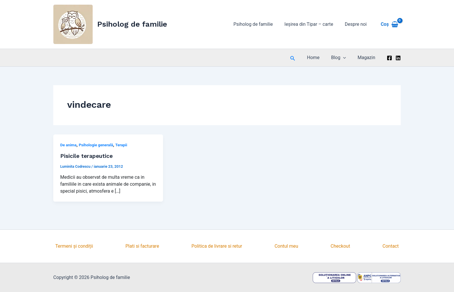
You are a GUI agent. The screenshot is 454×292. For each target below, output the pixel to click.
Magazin (367, 57)
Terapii (124, 145)
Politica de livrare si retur (216, 246)
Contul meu (286, 246)
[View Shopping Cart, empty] (389, 24)
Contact (390, 246)
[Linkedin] (398, 58)
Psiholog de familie (132, 24)
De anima (68, 145)
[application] (346, 57)
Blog (341, 57)
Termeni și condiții (74, 246)
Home (319, 57)
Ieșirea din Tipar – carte (312, 24)
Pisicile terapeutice (87, 155)
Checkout (340, 246)
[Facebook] (389, 58)
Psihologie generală (98, 145)
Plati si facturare (142, 246)
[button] (299, 57)
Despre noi (357, 24)
